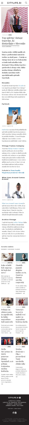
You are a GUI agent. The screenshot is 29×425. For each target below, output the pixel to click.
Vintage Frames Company (16, 149)
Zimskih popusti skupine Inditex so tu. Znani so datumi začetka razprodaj (21, 273)
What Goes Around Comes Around (12, 203)
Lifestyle (10, 262)
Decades (21, 86)
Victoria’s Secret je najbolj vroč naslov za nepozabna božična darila (22, 315)
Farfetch (4, 130)
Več (8, 283)
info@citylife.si (21, 421)
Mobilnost (18, 404)
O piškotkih (13, 421)
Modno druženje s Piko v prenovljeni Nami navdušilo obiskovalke (20, 356)
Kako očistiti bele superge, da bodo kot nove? (6, 269)
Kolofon (19, 419)
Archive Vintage (18, 222)
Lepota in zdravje (10, 402)
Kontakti (11, 408)
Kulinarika (22, 402)
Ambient (10, 404)
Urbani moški (11, 405)
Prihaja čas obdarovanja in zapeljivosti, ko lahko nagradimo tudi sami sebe (7, 315)
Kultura (20, 405)
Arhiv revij (17, 408)
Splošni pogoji (12, 419)
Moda (10, 34)
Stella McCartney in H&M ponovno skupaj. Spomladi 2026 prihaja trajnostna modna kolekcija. (7, 360)
